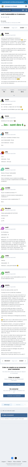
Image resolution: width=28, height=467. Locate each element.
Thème (10, 461)
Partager (7, 405)
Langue (4, 461)
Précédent (6, 27)
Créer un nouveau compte (14, 384)
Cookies (24, 461)
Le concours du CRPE (15, 22)
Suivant (22, 27)
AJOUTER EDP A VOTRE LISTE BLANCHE (13, 2)
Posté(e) (10, 35)
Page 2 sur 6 (15, 27)
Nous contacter (17, 461)
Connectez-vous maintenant (14, 395)
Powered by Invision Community (14, 464)
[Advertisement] (14, 441)
